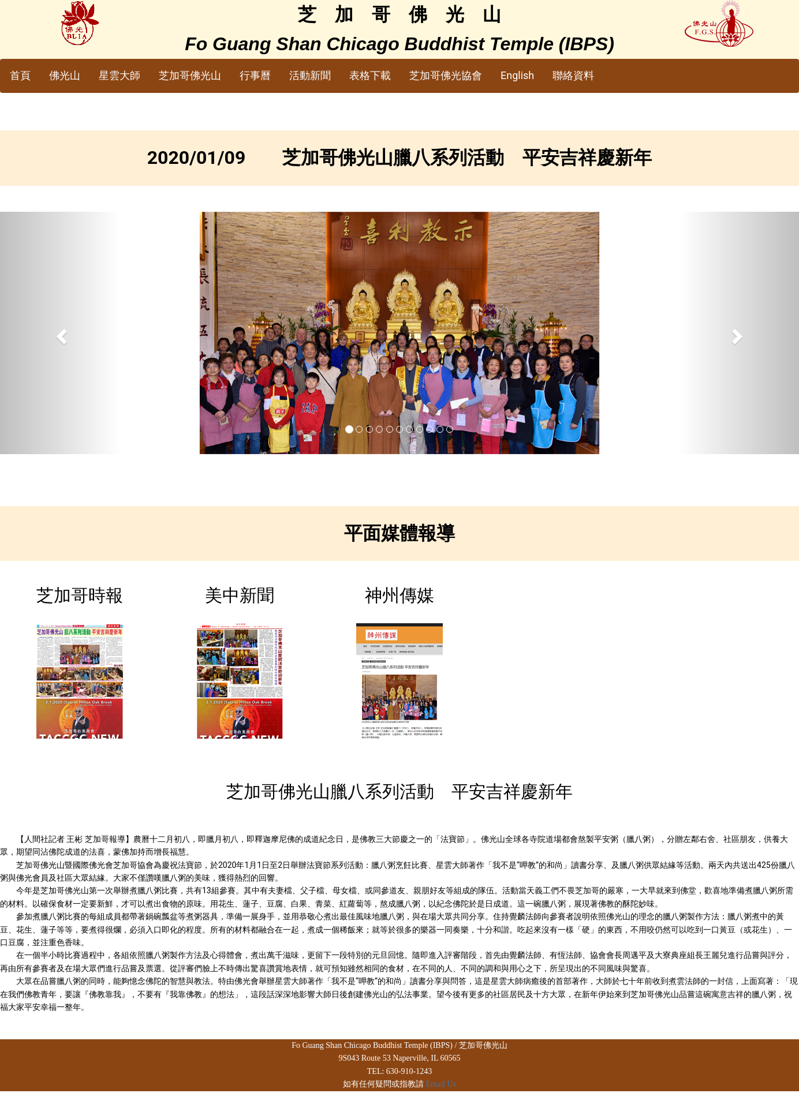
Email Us (441, 1084)
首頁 (20, 75)
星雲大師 (119, 75)
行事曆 (255, 75)
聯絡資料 (573, 75)
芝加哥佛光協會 (445, 75)
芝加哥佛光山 (190, 75)
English (517, 75)
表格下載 (370, 75)
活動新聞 (310, 75)
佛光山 (64, 75)
